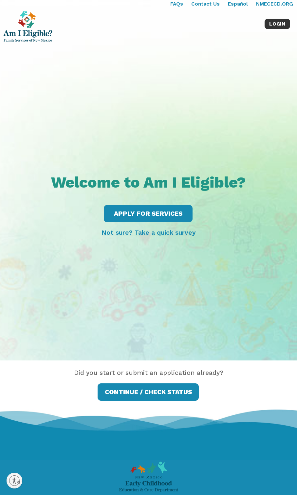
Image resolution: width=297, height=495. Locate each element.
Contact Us (205, 4)
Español (238, 4)
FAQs (176, 4)
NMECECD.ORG (274, 4)
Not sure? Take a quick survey (149, 232)
